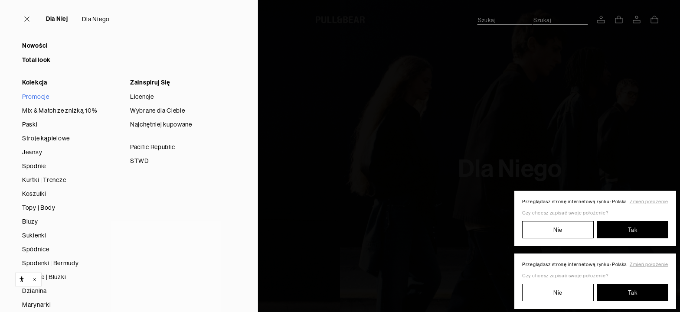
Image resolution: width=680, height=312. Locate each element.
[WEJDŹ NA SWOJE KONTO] (601, 19)
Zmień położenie (649, 201)
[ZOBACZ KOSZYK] (619, 19)
